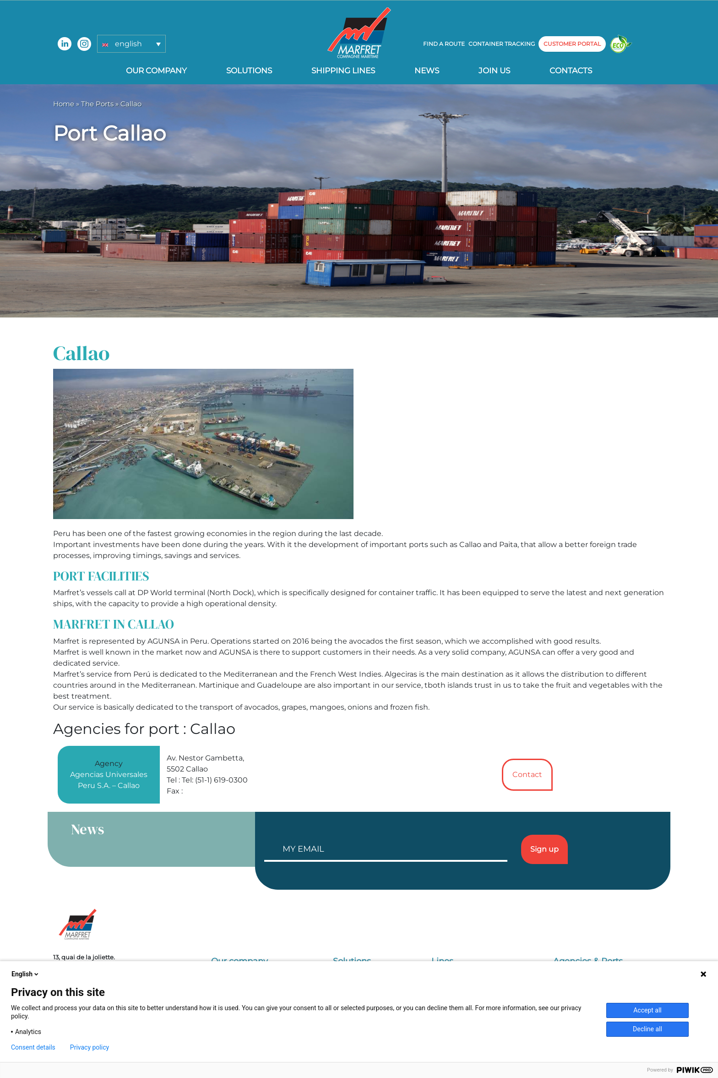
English (25, 974)
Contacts (570, 70)
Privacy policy (89, 1047)
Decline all (647, 1029)
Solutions (249, 70)
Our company (156, 70)
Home (63, 103)
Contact (527, 774)
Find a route (444, 43)
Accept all (647, 1010)
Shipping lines (343, 70)
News (426, 70)
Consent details (33, 1047)
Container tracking (501, 43)
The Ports (97, 103)
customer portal (572, 43)
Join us (494, 70)
